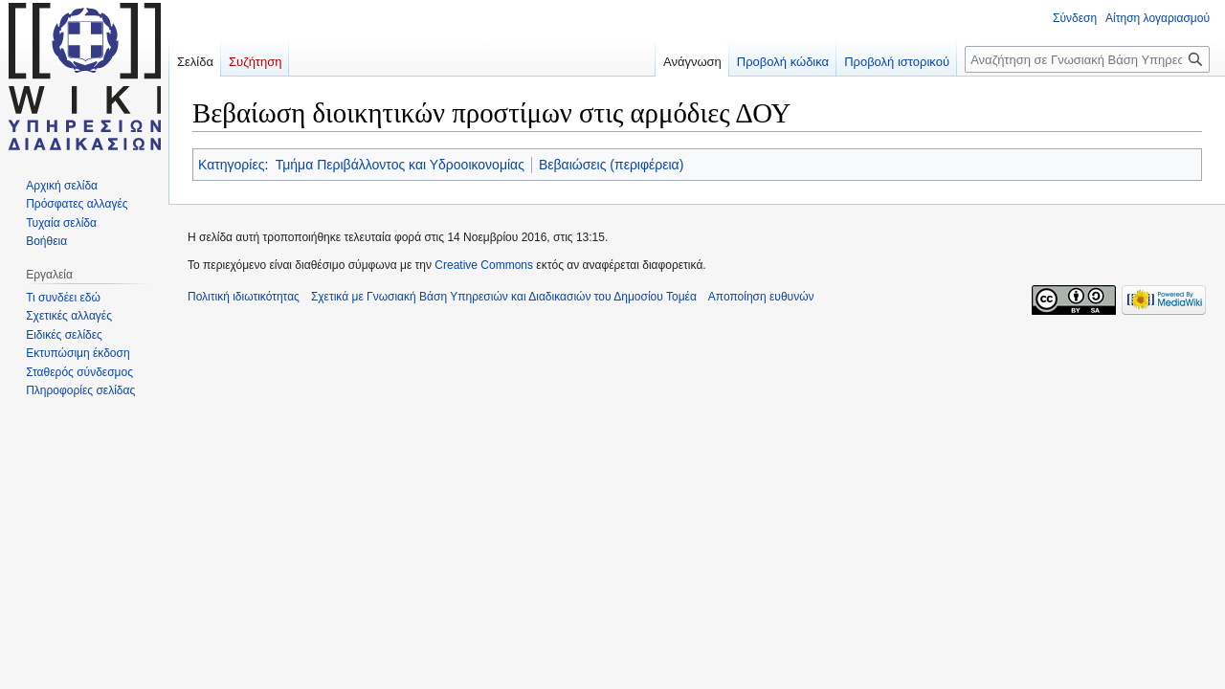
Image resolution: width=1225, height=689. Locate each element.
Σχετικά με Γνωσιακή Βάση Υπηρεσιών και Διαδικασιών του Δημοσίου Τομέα (504, 296)
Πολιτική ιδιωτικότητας (244, 296)
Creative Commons (483, 265)
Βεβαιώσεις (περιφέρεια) (611, 164)
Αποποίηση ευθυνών (761, 296)
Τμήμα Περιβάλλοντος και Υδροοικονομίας (400, 164)
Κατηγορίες (231, 164)
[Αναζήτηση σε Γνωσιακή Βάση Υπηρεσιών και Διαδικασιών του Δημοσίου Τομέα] (1087, 59)
